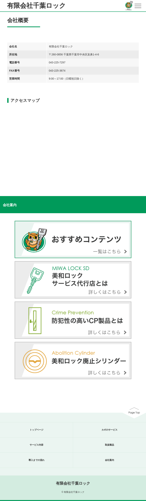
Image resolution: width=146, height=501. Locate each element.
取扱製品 (109, 445)
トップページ (36, 429)
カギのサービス (109, 429)
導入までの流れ (36, 460)
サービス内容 (36, 445)
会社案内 (109, 460)
